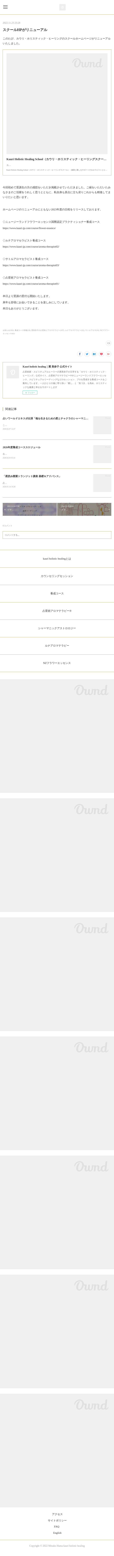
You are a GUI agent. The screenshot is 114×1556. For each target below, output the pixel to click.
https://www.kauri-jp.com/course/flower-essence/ (29, 231)
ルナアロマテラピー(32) (74, 334)
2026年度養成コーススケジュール (21, 451)
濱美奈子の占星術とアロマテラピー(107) (47, 334)
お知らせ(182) (8, 334)
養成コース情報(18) (22, 334)
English (57, 1537)
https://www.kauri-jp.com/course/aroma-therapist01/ (31, 287)
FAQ (56, 1531)
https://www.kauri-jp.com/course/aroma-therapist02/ (31, 250)
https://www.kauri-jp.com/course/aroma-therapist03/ (31, 268)
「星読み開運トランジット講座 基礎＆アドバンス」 (32, 480)
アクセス (57, 1518)
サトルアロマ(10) (92, 334)
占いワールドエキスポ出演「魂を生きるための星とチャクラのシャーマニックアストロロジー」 (57, 422)
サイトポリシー (57, 1524)
